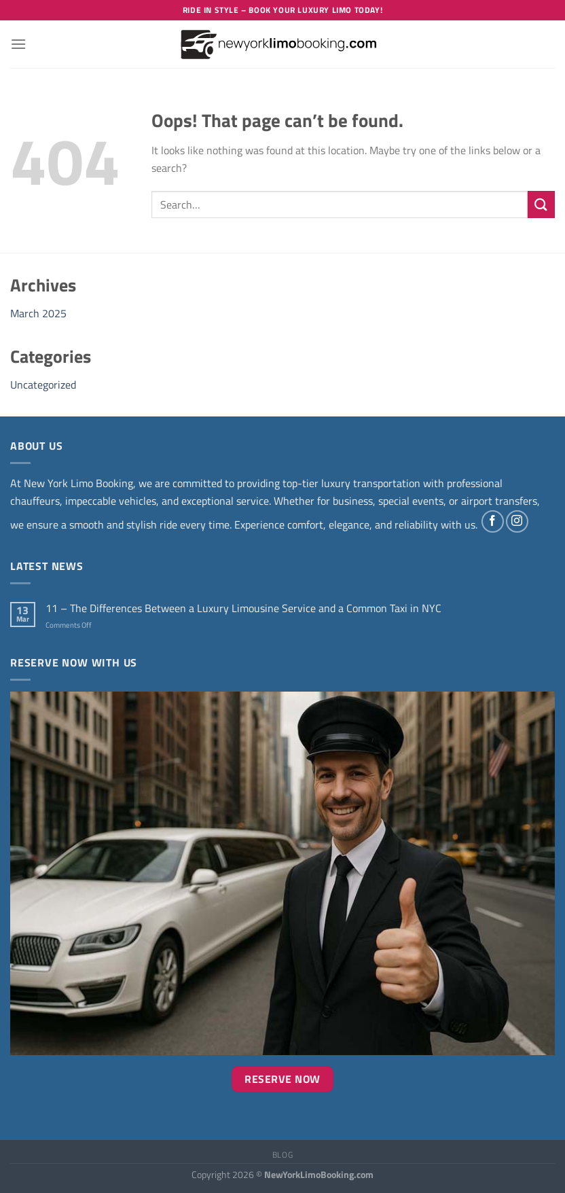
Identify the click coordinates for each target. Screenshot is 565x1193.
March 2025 (38, 313)
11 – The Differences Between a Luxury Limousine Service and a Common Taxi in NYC (243, 608)
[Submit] (541, 204)
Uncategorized (43, 384)
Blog (282, 1154)
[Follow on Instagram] (517, 521)
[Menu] (18, 43)
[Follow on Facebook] (492, 521)
